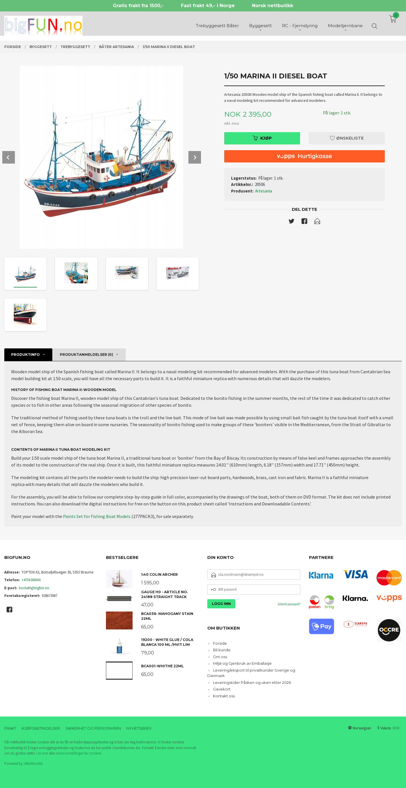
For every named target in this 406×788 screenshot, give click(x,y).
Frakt (10, 728)
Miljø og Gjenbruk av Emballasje (242, 663)
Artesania (263, 191)
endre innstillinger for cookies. (79, 753)
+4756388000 (31, 579)
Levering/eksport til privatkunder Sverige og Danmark (251, 673)
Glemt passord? (289, 604)
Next (194, 157)
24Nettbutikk (33, 763)
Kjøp (262, 138)
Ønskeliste (347, 138)
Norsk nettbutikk (272, 5)
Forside (220, 643)
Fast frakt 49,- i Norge (208, 5)
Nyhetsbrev (139, 728)
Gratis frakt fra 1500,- (138, 5)
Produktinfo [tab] (25, 354)
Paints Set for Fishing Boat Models (97, 516)
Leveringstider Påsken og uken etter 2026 (252, 682)
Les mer (42, 753)
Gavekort (221, 689)
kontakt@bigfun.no (34, 587)
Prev (8, 157)
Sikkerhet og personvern (93, 728)
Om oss (220, 656)
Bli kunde (221, 650)
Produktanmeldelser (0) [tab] (86, 354)
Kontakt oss (224, 696)
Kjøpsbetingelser (41, 728)
